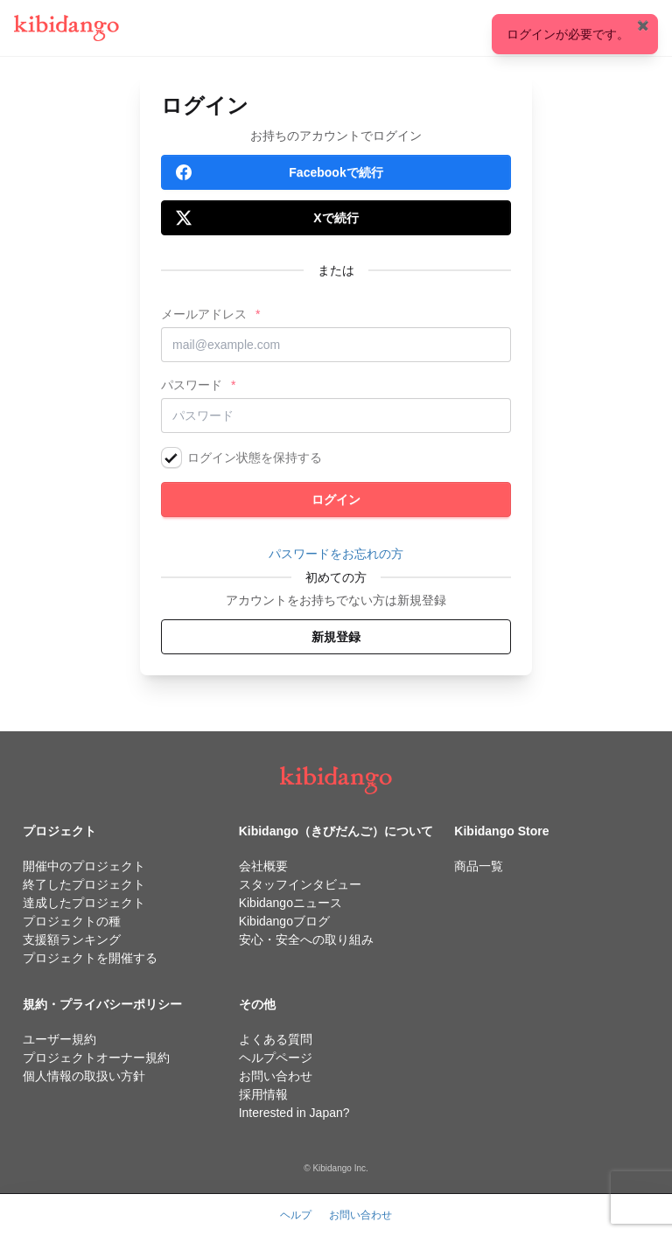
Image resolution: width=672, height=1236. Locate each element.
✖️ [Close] (643, 25)
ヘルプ (296, 1215)
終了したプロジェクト (84, 884)
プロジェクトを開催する (90, 958)
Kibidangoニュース (290, 903)
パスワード (191, 385)
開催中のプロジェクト (84, 866)
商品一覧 (478, 866)
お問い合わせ (275, 1076)
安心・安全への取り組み (306, 939)
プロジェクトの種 (72, 921)
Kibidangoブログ (284, 921)
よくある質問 (275, 1039)
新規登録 (336, 637)
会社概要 (263, 866)
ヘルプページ (275, 1058)
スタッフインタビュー (300, 884)
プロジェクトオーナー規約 (96, 1058)
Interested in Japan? (294, 1113)
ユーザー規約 (59, 1039)
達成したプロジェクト (84, 903)
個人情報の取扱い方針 (84, 1076)
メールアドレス (204, 314)
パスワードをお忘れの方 (336, 554)
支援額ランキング (72, 939)
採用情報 (263, 1094)
